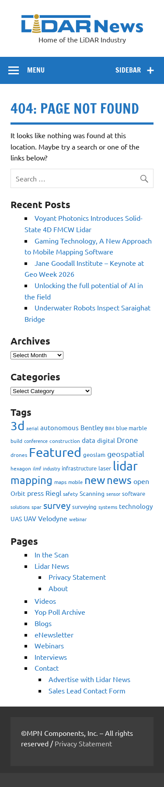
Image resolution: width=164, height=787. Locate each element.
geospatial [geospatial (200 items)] (125, 453)
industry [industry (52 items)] (51, 468)
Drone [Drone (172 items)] (127, 439)
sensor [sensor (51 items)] (113, 493)
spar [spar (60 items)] (36, 506)
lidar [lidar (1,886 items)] (125, 466)
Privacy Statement (77, 576)
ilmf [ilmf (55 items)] (37, 468)
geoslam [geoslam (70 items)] (94, 454)
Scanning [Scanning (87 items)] (92, 493)
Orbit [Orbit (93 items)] (17, 493)
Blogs (43, 623)
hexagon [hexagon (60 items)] (20, 468)
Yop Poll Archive (60, 611)
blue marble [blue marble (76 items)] (131, 428)
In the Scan (52, 554)
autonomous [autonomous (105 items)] (59, 427)
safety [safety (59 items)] (70, 493)
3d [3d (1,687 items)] (17, 425)
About (58, 588)
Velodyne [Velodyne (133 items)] (52, 518)
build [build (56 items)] (16, 440)
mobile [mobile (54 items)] (75, 481)
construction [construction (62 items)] (64, 440)
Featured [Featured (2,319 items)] (55, 452)
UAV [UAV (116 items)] (30, 518)
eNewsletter (54, 634)
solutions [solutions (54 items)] (20, 506)
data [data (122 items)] (88, 440)
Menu (36, 70)
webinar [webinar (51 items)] (78, 518)
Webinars (49, 645)
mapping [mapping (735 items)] (31, 480)
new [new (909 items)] (94, 480)
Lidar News (52, 565)
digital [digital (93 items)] (106, 440)
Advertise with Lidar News (89, 679)
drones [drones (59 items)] (18, 454)
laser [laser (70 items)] (104, 468)
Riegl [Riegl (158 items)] (53, 492)
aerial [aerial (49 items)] (32, 428)
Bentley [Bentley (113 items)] (91, 427)
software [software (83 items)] (133, 493)
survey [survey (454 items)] (56, 505)
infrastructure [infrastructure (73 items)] (79, 468)
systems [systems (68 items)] (107, 506)
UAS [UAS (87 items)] (16, 518)
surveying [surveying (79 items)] (84, 506)
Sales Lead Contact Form (87, 690)
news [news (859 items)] (119, 480)
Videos (45, 600)
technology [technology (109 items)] (136, 506)
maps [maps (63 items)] (60, 481)
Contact (47, 667)
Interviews (51, 656)
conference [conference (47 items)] (36, 440)
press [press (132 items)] (35, 492)
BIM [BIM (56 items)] (109, 428)
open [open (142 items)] (141, 481)
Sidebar (128, 70)
